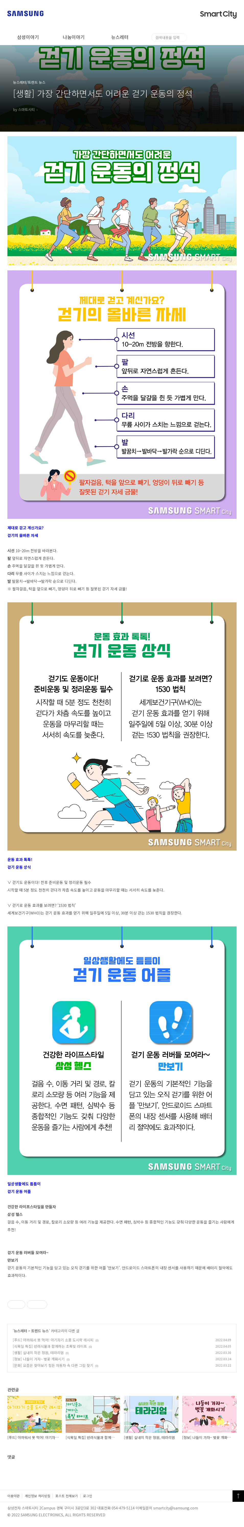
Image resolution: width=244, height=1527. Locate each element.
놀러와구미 (166, 37)
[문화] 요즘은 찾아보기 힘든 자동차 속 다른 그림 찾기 (53, 1365)
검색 (234, 37)
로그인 (87, 1495)
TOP (238, 1496)
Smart (218, 14)
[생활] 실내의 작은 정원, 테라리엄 (38, 1352)
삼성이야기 (28, 37)
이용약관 (13, 1495)
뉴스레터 (120, 37)
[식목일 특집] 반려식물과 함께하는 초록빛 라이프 (50, 1346)
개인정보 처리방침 (37, 1495)
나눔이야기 (74, 37)
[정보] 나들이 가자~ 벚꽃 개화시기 (39, 1359)
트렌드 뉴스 (40, 1330)
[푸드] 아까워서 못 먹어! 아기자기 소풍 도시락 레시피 (53, 1339)
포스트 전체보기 (66, 1495)
